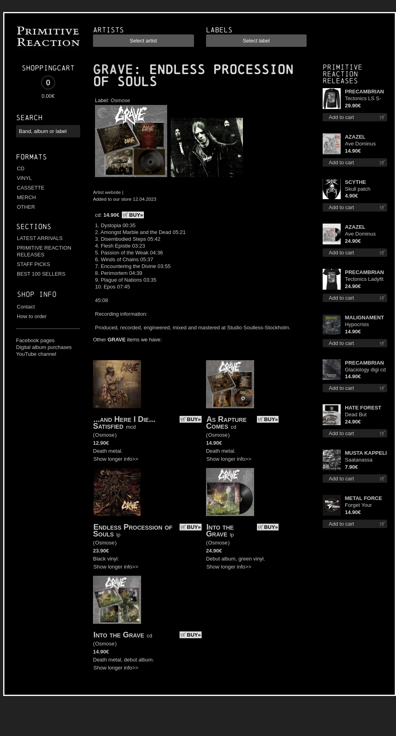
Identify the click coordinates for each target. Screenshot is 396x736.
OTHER (26, 207)
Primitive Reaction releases (342, 74)
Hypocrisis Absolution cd (360, 324)
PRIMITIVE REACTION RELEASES (44, 251)
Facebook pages (35, 340)
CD (20, 168)
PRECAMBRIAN (364, 92)
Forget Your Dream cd (358, 505)
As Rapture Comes (226, 422)
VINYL (24, 178)
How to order (31, 316)
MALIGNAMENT (364, 318)
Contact (26, 307)
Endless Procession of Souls (132, 530)
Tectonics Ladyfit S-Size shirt (364, 279)
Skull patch (357, 189)
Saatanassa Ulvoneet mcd (360, 460)
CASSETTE (30, 188)
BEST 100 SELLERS (41, 274)
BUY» (136, 215)
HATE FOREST (363, 408)
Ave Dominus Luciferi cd (360, 144)
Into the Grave (220, 530)
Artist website (107, 192)
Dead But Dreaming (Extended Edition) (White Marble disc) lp (362, 414)
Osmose (120, 100)
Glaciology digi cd (365, 370)
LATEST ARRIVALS (40, 238)
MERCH (26, 197)
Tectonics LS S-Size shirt (363, 98)
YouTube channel (36, 354)
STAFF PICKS (33, 264)
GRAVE (113, 70)
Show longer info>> (115, 459)
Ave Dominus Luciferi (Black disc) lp (361, 234)
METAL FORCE (363, 498)
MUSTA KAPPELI (366, 453)
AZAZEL (355, 137)
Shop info (37, 294)
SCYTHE (355, 182)
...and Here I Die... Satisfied (124, 422)
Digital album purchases (44, 347)
